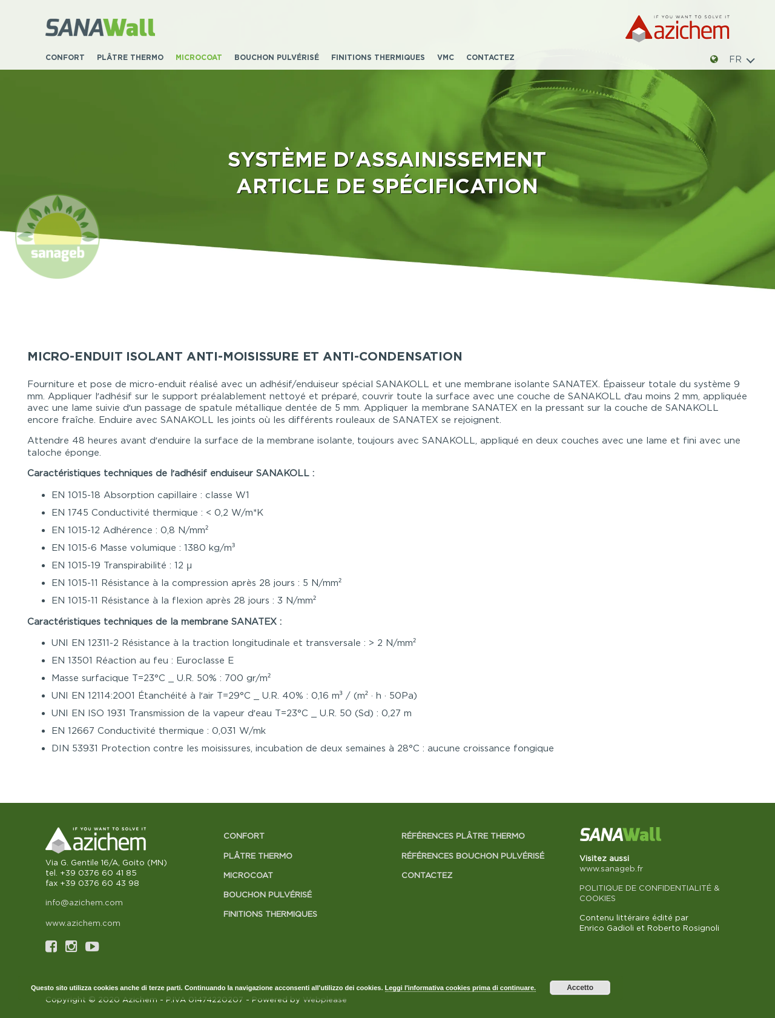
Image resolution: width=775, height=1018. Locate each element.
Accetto (580, 987)
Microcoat (199, 57)
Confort (65, 57)
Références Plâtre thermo (463, 835)
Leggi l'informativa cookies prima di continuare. (460, 987)
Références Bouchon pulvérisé (472, 855)
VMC (445, 57)
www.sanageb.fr (611, 868)
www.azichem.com (82, 923)
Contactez (490, 57)
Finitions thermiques (378, 57)
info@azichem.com (84, 902)
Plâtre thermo (130, 57)
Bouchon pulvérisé (276, 57)
